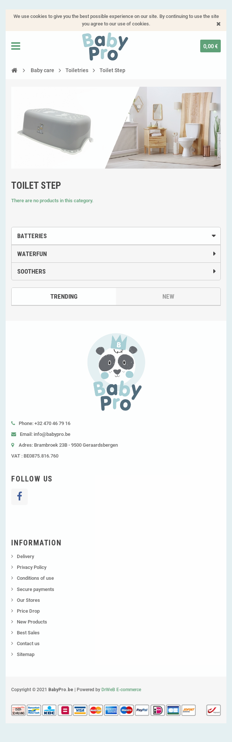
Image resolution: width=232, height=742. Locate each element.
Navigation (15, 46)
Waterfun (32, 254)
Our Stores (28, 600)
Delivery (25, 556)
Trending (63, 296)
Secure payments (35, 589)
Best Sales (28, 632)
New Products (32, 622)
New (168, 296)
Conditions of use (35, 578)
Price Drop (28, 611)
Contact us (28, 643)
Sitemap (25, 654)
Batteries (32, 236)
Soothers (31, 271)
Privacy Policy (31, 567)
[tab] (116, 236)
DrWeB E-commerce (121, 689)
